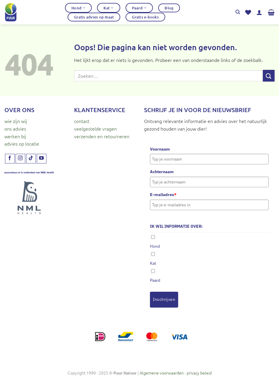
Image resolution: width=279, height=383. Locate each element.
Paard (139, 8)
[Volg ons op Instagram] (20, 158)
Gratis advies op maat (94, 17)
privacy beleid (199, 373)
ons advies (15, 128)
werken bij (15, 136)
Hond (78, 8)
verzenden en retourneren (101, 136)
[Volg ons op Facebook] (10, 158)
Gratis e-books (145, 17)
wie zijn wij (15, 121)
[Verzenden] (269, 75)
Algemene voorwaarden (162, 373)
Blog (169, 8)
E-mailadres (163, 194)
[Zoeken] (237, 12)
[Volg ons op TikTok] (31, 158)
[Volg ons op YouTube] (41, 158)
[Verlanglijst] (248, 12)
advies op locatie (21, 143)
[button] (259, 12)
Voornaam (160, 149)
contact (81, 121)
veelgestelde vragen (95, 128)
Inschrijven (164, 299)
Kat (108, 8)
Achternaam (162, 171)
